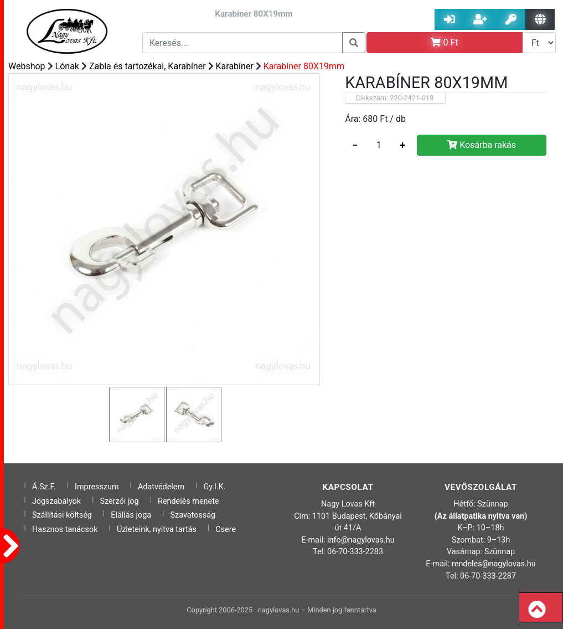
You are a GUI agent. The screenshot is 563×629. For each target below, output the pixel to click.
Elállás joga (131, 515)
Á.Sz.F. (44, 487)
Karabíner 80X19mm (304, 66)
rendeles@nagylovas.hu (494, 564)
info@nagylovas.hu (361, 540)
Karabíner (235, 66)
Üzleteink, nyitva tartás (157, 529)
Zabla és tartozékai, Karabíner (147, 66)
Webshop (26, 66)
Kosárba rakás (481, 145)
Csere (225, 529)
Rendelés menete (188, 501)
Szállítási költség (62, 515)
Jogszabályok (56, 501)
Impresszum (97, 487)
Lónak (67, 66)
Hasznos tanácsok (65, 529)
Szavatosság (193, 515)
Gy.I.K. (214, 487)
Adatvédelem (161, 487)
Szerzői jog (119, 501)
